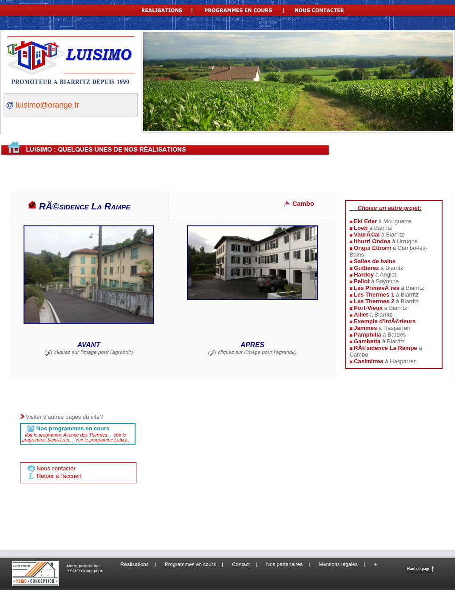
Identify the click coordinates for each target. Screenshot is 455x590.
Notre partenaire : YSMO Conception (85, 568)
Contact (241, 564)
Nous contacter (55, 468)
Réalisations (134, 564)
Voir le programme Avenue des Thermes (65, 435)
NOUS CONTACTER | (322, 9)
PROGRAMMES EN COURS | (243, 9)
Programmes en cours (190, 564)
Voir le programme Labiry (101, 439)
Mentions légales (339, 564)
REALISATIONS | (163, 9)
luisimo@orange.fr (48, 104)
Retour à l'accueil (59, 476)
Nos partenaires (284, 564)
